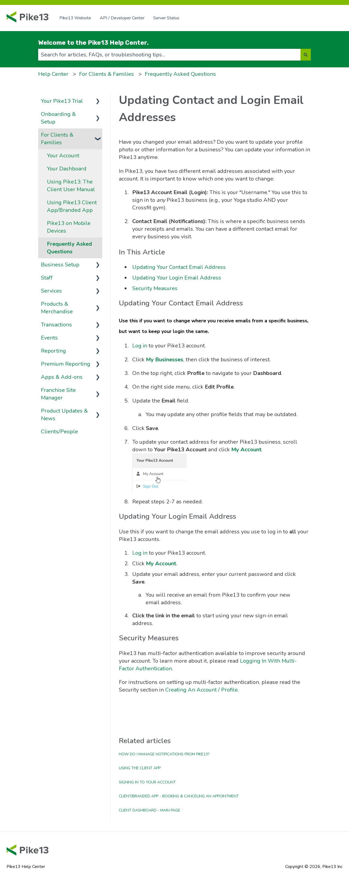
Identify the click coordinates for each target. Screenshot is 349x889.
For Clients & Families (106, 74)
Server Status (166, 18)
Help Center (53, 74)
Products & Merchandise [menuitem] (57, 307)
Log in (139, 345)
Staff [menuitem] (47, 277)
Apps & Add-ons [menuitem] (62, 377)
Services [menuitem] (51, 291)
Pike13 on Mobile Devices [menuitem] (69, 227)
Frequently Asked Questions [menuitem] (69, 247)
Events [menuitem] (49, 337)
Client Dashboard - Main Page (149, 810)
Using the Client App (140, 768)
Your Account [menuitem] (63, 155)
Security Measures (154, 288)
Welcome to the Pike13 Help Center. (93, 42)
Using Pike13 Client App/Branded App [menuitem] (72, 206)
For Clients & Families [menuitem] (57, 138)
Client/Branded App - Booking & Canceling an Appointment (179, 796)
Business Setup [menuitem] (60, 264)
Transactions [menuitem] (56, 324)
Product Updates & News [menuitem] (64, 414)
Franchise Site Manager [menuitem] (58, 393)
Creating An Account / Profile (201, 689)
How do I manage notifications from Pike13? (164, 754)
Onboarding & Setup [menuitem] (58, 117)
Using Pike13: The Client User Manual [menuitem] (71, 185)
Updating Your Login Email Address (176, 277)
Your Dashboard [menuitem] (66, 168)
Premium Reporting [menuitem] (65, 364)
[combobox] (169, 55)
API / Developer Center (122, 18)
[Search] (305, 55)
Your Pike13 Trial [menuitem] (62, 101)
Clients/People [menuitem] (59, 431)
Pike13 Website (75, 18)
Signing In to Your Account (147, 782)
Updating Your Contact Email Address (179, 267)
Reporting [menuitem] (53, 351)
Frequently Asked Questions (180, 74)
